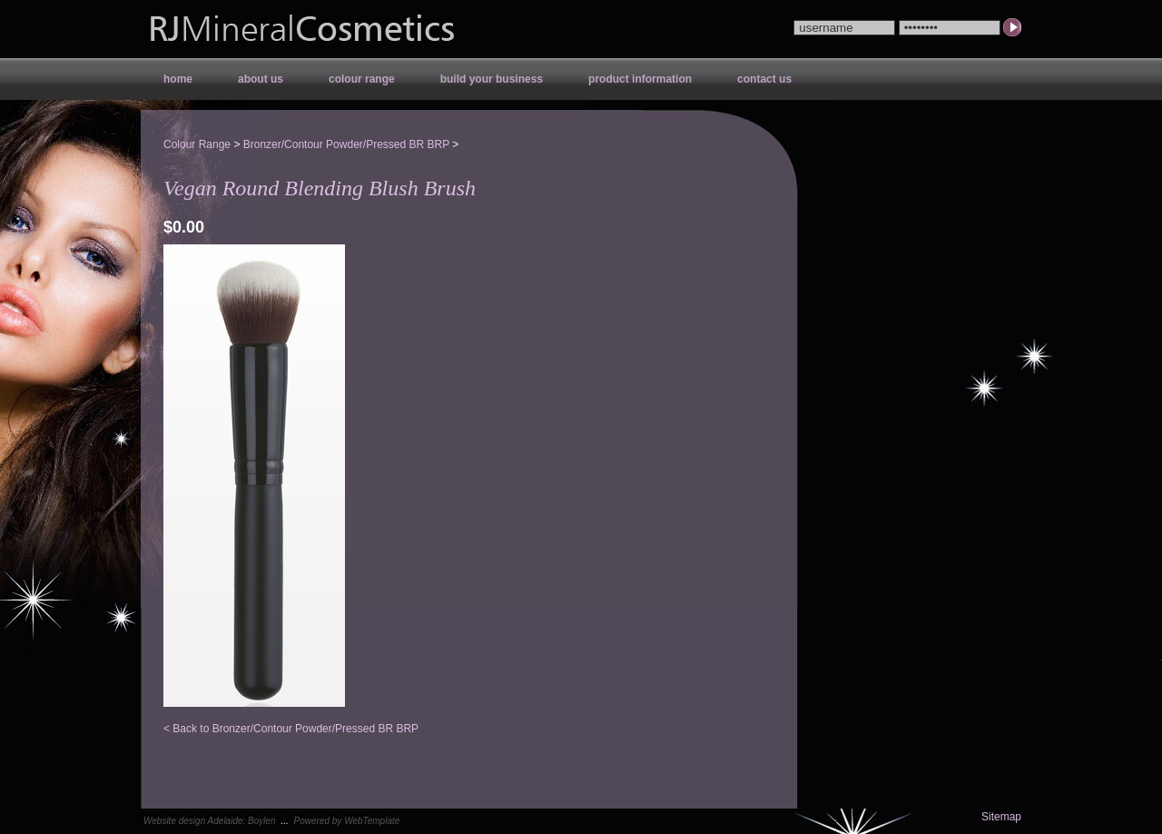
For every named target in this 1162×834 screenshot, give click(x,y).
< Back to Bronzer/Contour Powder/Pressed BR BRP (291, 728)
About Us (260, 79)
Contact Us (764, 79)
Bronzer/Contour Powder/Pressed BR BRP (346, 144)
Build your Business (491, 79)
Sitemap (1001, 816)
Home (177, 79)
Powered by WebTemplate (347, 821)
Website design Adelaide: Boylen (209, 821)
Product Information (640, 79)
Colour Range (362, 79)
